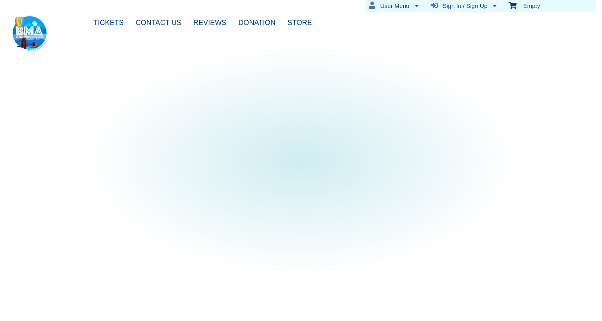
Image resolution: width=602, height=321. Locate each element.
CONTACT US (158, 23)
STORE (299, 23)
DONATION (257, 23)
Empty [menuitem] (524, 5)
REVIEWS (209, 23)
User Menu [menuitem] (394, 5)
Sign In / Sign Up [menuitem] (464, 5)
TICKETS (108, 23)
